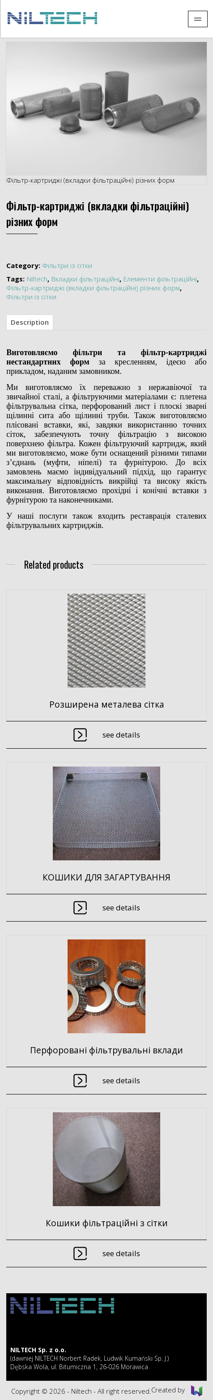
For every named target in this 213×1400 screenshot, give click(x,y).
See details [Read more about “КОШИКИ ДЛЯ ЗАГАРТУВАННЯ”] (121, 907)
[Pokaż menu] (198, 19)
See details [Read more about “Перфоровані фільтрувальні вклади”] (121, 1080)
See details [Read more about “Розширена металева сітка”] (121, 734)
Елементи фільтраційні (160, 278)
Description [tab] (30, 322)
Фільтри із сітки (67, 265)
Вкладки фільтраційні (85, 278)
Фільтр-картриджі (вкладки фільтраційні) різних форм (93, 287)
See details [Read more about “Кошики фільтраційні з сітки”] (121, 1253)
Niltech (36, 278)
